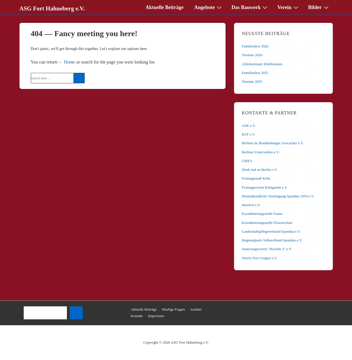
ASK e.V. (249, 125)
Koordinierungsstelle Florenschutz (267, 223)
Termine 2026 (252, 55)
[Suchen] (76, 312)
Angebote (208, 7)
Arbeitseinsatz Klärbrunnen (262, 64)
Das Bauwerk (250, 7)
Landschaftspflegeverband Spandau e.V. (271, 231)
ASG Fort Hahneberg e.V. (52, 8)
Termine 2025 (252, 81)
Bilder (319, 7)
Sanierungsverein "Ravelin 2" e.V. (267, 249)
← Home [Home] (66, 62)
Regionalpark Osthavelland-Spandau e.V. (272, 240)
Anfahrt (195, 309)
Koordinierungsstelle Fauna (262, 213)
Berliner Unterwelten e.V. (260, 152)
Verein (288, 7)
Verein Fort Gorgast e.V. (259, 258)
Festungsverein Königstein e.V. (265, 187)
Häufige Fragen (173, 309)
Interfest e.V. (251, 205)
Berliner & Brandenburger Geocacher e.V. (273, 143)
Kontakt (137, 316)
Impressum (156, 316)
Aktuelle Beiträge (164, 7)
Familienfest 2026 (255, 46)
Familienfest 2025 (255, 73)
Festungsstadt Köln (256, 178)
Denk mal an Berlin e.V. (259, 169)
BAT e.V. (248, 134)
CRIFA (247, 161)
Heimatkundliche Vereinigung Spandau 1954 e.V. (278, 196)
